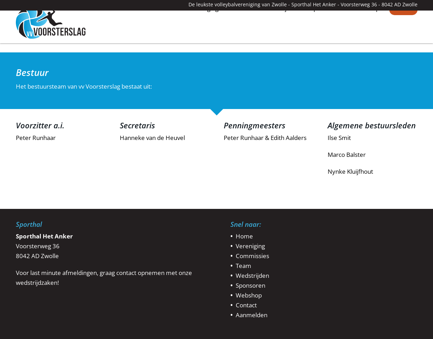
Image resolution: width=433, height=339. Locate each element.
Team (243, 266)
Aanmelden (251, 315)
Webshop (366, 41)
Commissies (252, 256)
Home (167, 40)
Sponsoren (325, 41)
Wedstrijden (280, 41)
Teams (241, 41)
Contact (403, 41)
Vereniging (203, 41)
